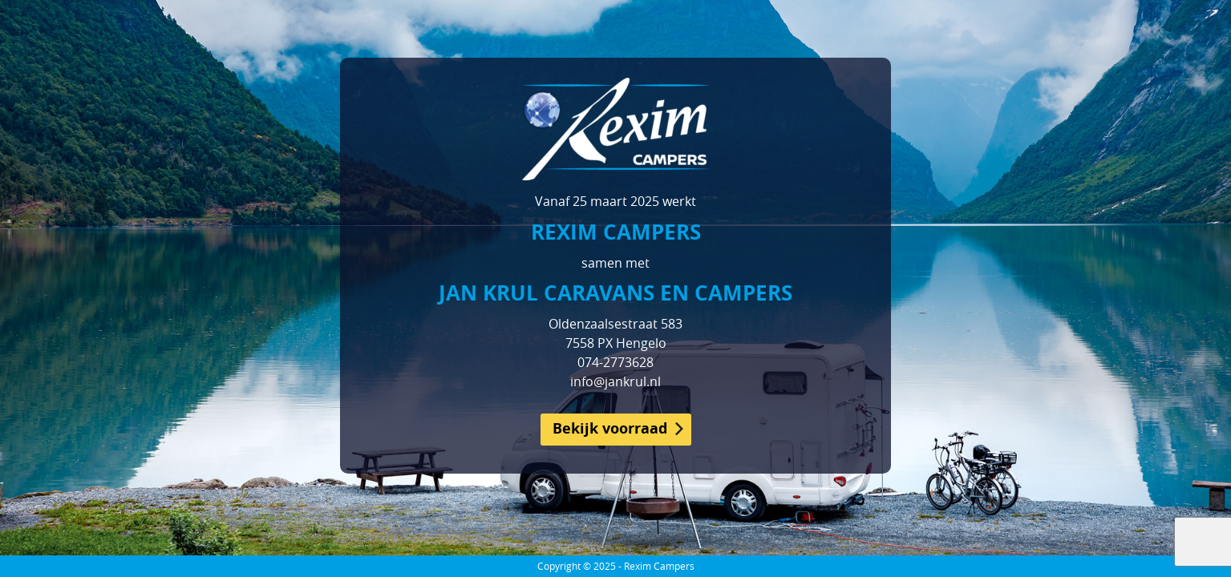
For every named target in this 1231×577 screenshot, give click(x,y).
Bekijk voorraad (610, 428)
